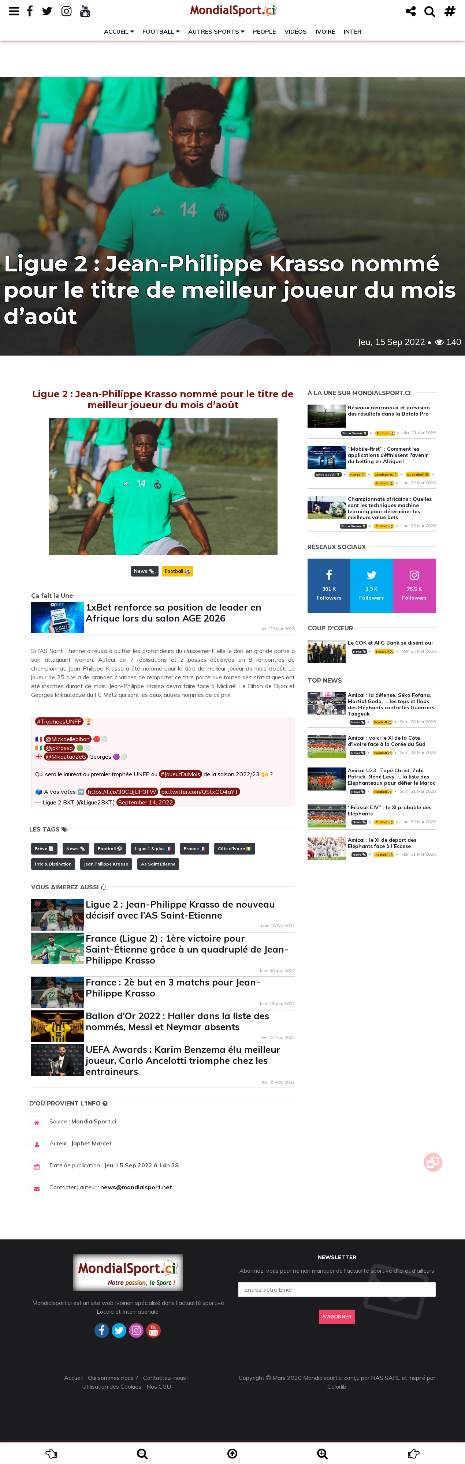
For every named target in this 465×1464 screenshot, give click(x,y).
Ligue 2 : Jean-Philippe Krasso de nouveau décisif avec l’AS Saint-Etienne (180, 909)
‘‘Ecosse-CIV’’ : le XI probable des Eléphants (389, 810)
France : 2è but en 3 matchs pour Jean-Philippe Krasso (173, 987)
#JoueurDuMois (180, 774)
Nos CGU (158, 1386)
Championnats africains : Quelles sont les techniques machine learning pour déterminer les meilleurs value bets (390, 508)
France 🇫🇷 (194, 848)
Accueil (116, 31)
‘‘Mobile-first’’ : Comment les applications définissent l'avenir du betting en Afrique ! (388, 455)
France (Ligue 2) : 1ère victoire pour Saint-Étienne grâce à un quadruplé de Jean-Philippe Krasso (187, 949)
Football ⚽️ (177, 571)
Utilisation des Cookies (111, 1386)
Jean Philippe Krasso (106, 864)
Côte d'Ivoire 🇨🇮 (235, 848)
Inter (352, 31)
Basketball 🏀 (418, 474)
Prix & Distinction (53, 864)
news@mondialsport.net (136, 1187)
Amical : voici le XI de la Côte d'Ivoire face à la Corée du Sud (386, 741)
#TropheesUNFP (59, 721)
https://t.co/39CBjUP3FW (122, 791)
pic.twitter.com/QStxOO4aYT (199, 791)
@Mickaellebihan (68, 739)
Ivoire (325, 31)
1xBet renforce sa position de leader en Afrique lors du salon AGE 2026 (173, 612)
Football (158, 31)
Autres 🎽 (357, 474)
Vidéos (295, 31)
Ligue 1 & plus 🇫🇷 (153, 848)
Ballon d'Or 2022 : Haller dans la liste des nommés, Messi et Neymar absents (177, 1021)
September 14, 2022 (145, 802)
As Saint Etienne (158, 864)
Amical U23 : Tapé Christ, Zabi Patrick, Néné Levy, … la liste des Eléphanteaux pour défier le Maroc (391, 776)
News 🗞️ (144, 571)
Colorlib (336, 1386)
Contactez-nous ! (166, 1377)
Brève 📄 (44, 848)
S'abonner (336, 1317)
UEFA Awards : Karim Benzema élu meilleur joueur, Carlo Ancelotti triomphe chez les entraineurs (183, 1060)
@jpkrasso (59, 747)
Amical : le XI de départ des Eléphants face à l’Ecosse (382, 843)
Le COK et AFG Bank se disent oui (390, 642)
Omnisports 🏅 (386, 474)
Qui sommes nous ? (113, 1377)
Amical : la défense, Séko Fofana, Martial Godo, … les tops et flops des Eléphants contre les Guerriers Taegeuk (391, 704)
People (264, 31)
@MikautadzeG (66, 756)
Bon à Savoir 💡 (354, 433)
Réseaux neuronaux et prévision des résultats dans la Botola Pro (389, 410)
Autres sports (213, 31)
